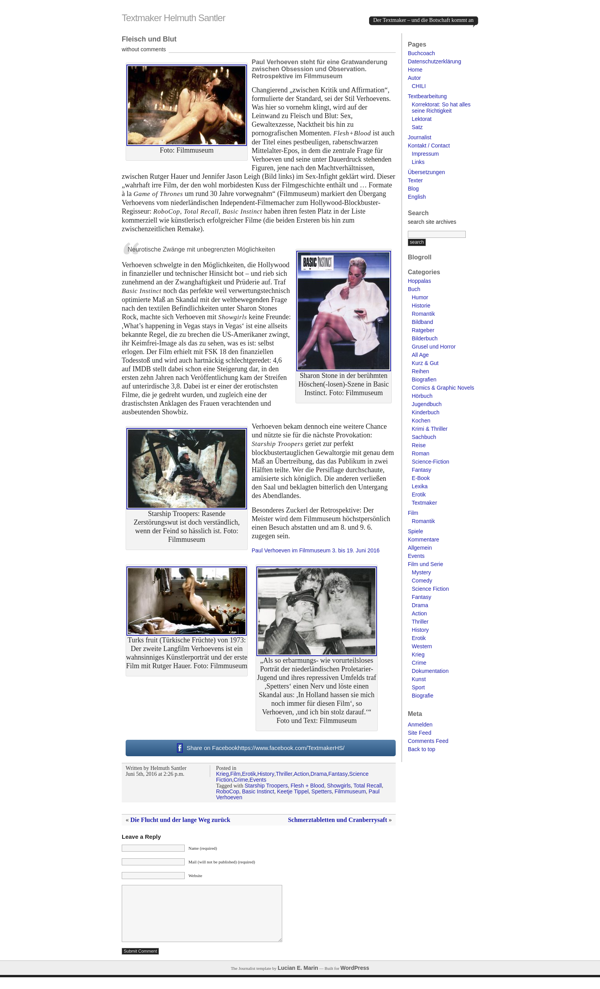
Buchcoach (421, 53)
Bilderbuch (425, 338)
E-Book (421, 478)
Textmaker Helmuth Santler (173, 18)
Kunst (419, 679)
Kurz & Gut (425, 363)
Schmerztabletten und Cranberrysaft (337, 819)
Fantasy (338, 774)
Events (258, 780)
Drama (318, 774)
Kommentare (423, 539)
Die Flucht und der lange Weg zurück (180, 819)
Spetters (322, 791)
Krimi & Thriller (430, 429)
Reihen (420, 371)
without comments (144, 49)
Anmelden (420, 724)
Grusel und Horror (434, 346)
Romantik (423, 314)
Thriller (284, 774)
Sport (418, 687)
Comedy (422, 580)
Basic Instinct (258, 791)
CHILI (419, 86)
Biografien (424, 379)
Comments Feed (428, 741)
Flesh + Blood (307, 785)
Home (415, 70)
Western (422, 646)
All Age (420, 355)
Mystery (421, 572)
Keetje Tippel (293, 791)
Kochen (421, 420)
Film (235, 774)
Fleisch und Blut (149, 39)
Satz (417, 127)
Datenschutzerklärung (434, 61)
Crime (241, 780)
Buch (414, 289)
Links (418, 162)
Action (301, 774)
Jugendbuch (426, 404)
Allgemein (420, 548)
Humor (420, 297)
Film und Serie (425, 564)
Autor (414, 78)
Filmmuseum (350, 791)
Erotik (249, 774)
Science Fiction (430, 589)
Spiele (415, 531)
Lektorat (422, 119)
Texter (415, 180)
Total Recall (367, 785)
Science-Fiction (430, 462)
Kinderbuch (426, 412)
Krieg (222, 774)
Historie (421, 305)
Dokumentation (430, 671)
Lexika (419, 486)
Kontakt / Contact (429, 145)
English (417, 197)
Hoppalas (419, 281)
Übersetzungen (426, 172)
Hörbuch (422, 396)
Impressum (425, 154)
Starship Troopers (266, 785)
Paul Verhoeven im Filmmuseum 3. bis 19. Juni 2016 (316, 550)
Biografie (422, 695)
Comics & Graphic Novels (443, 388)
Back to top (421, 749)
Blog (413, 188)
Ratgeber (423, 330)
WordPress (355, 979)
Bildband (422, 322)
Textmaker (424, 503)
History (265, 774)
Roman (420, 453)
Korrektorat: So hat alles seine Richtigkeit (441, 107)
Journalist (419, 137)
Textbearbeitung (427, 96)
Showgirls (339, 785)
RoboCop (227, 791)
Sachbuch (424, 437)
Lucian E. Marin (297, 979)
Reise (419, 445)
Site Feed (419, 733)
